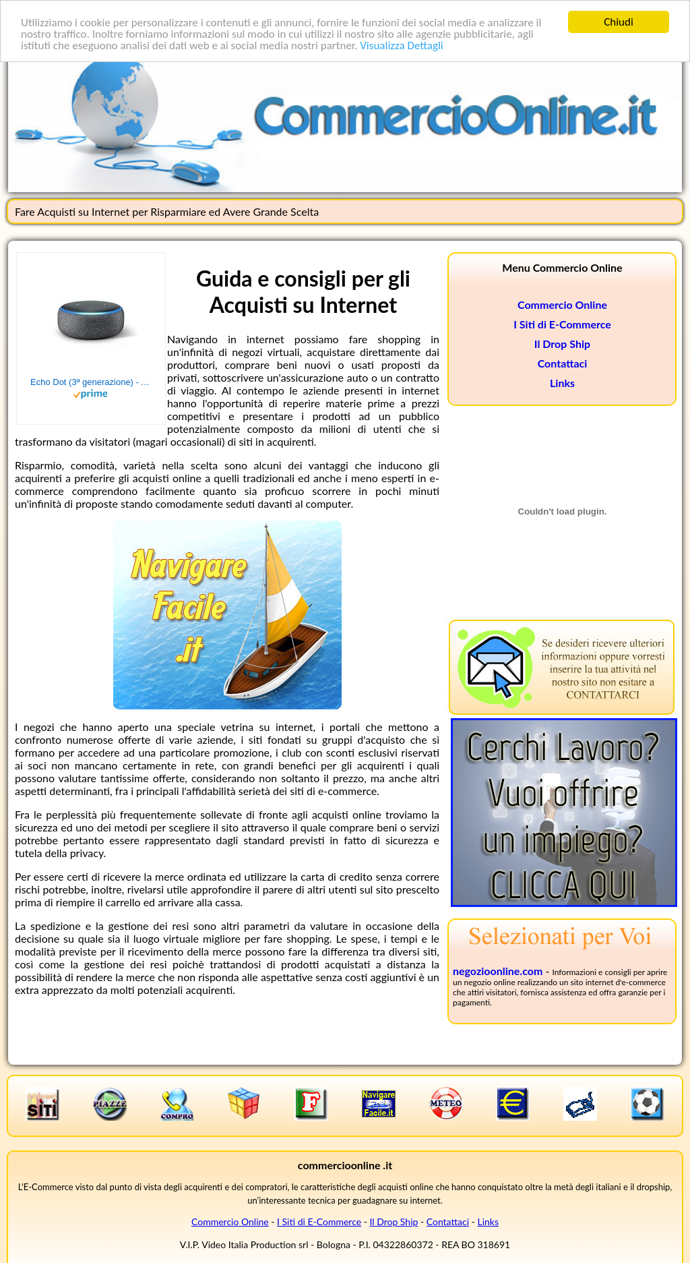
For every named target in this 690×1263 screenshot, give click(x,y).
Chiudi (618, 22)
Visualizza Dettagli (401, 45)
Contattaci (563, 363)
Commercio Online (562, 304)
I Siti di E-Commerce (562, 324)
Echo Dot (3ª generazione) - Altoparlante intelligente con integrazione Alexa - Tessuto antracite (91, 382)
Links (562, 382)
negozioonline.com (497, 970)
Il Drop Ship (562, 343)
